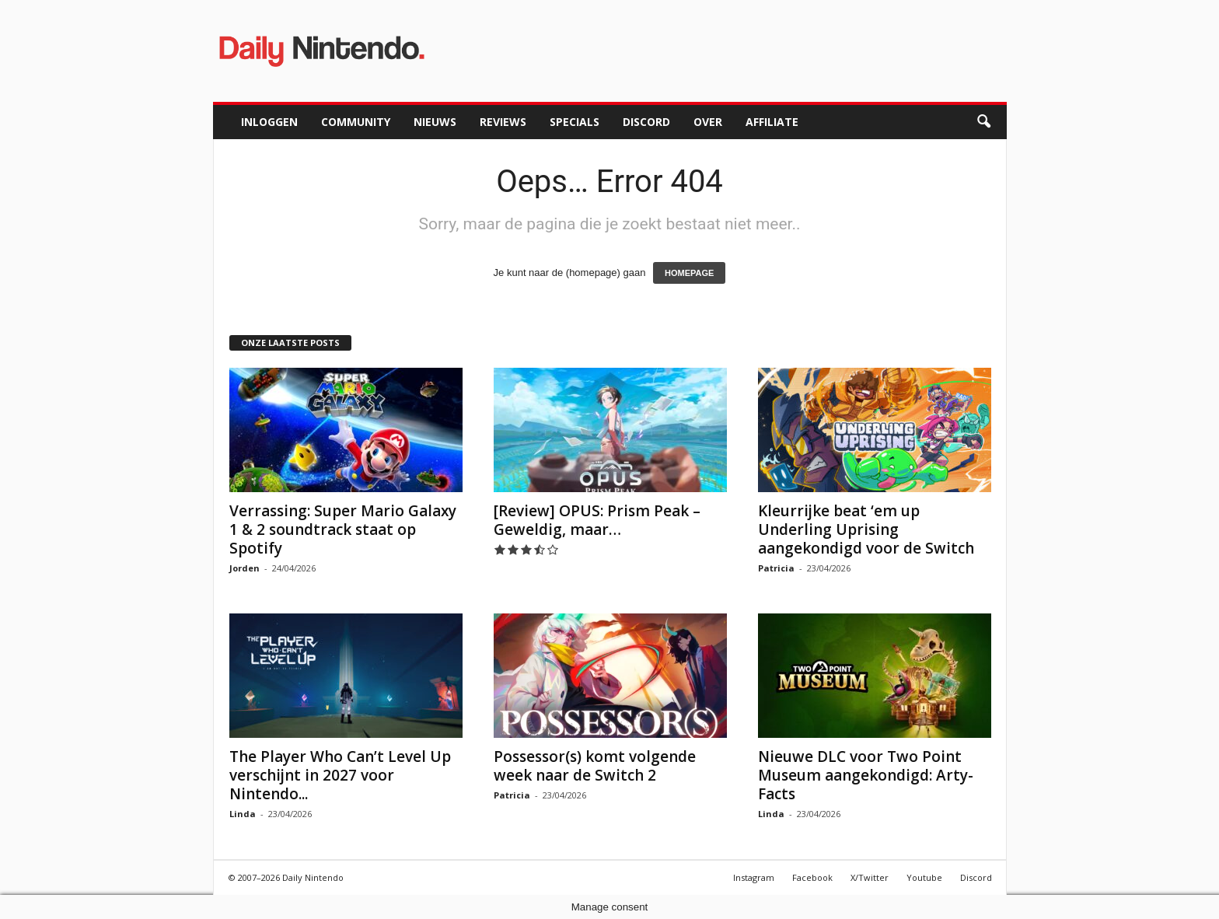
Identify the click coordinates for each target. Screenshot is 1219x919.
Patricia (776, 568)
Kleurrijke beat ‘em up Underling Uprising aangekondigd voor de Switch (866, 529)
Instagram (753, 877)
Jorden (244, 568)
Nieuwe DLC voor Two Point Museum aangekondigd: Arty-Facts (865, 775)
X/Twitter (870, 877)
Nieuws (435, 121)
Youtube (924, 877)
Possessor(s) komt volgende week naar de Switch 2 (595, 765)
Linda (242, 813)
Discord (646, 121)
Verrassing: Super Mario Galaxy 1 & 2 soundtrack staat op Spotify (342, 529)
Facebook (812, 877)
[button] (983, 122)
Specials (574, 121)
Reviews (503, 121)
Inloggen (269, 121)
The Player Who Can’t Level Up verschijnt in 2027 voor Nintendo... (340, 775)
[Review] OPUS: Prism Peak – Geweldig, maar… (597, 520)
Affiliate (772, 121)
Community (355, 121)
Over (707, 121)
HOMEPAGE (689, 273)
